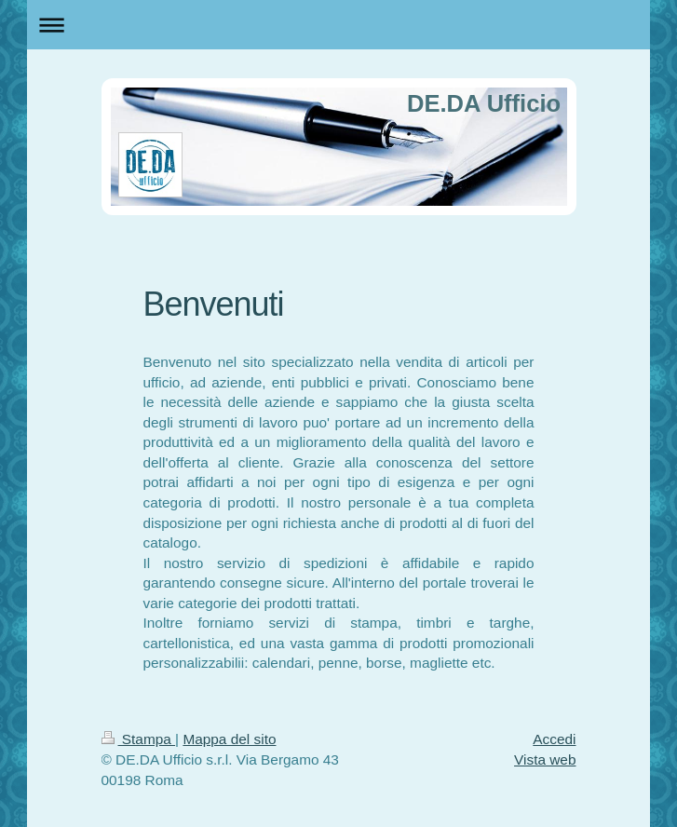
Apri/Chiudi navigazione (338, 25)
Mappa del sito (229, 739)
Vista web (544, 759)
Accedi (554, 739)
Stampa (139, 739)
